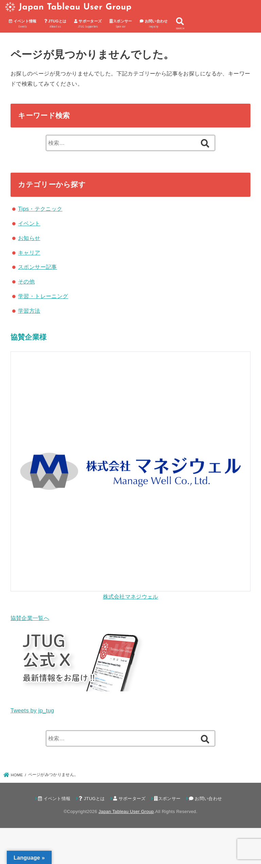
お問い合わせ (154, 24)
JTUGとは (55, 24)
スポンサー (120, 24)
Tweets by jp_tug (32, 710)
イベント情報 (23, 24)
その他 (26, 281)
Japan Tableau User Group (75, 7)
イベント (29, 223)
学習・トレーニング (43, 296)
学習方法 (29, 311)
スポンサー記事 (37, 267)
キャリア (29, 252)
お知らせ (29, 238)
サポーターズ (88, 24)
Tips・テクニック (40, 209)
